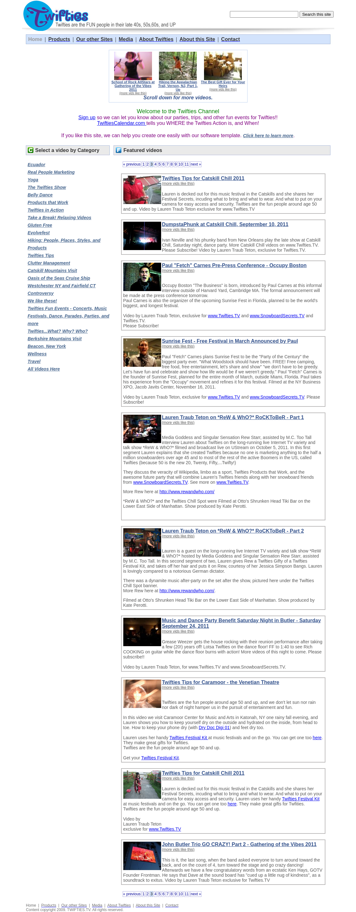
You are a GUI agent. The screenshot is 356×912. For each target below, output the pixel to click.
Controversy (41, 293)
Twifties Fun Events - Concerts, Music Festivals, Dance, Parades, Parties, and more (68, 316)
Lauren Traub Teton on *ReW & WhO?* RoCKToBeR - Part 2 (233, 531)
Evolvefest (39, 232)
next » (196, 164)
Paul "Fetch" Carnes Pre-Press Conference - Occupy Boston (234, 265)
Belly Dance (40, 194)
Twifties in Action (46, 210)
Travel (34, 361)
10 (180, 164)
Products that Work (48, 202)
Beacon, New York (47, 346)
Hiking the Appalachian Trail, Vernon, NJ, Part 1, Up (178, 85)
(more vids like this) (133, 93)
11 (186, 164)
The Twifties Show (47, 187)
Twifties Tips (41, 255)
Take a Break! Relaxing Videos (59, 217)
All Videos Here (44, 368)
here (317, 737)
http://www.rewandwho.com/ (187, 491)
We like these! (42, 300)
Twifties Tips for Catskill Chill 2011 (203, 178)
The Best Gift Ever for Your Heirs (223, 84)
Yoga (33, 179)
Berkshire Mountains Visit (55, 338)
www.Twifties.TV (224, 315)
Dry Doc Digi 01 (214, 727)
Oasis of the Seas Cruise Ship (59, 278)
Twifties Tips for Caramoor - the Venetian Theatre (220, 682)
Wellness (37, 353)
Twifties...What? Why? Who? (58, 331)
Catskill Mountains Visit (52, 270)
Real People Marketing (51, 172)
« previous (132, 164)
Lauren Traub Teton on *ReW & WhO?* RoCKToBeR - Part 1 (233, 417)
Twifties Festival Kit (188, 737)
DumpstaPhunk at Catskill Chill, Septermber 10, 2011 (225, 224)
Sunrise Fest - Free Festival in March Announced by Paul (230, 341)
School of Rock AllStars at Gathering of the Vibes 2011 (133, 85)
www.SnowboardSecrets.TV (277, 315)
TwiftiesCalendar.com (122, 123)
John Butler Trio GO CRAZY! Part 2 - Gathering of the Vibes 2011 (239, 844)
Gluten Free (40, 225)
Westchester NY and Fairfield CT (62, 285)
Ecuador (36, 164)
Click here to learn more (268, 135)
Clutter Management (49, 263)
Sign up (86, 117)
